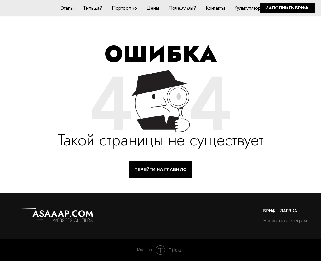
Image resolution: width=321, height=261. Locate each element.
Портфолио (124, 8)
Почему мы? (182, 8)
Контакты (215, 8)
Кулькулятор (247, 8)
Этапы (67, 8)
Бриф (269, 210)
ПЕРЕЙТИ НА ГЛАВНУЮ (161, 169)
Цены (152, 8)
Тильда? (92, 8)
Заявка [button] (288, 210)
